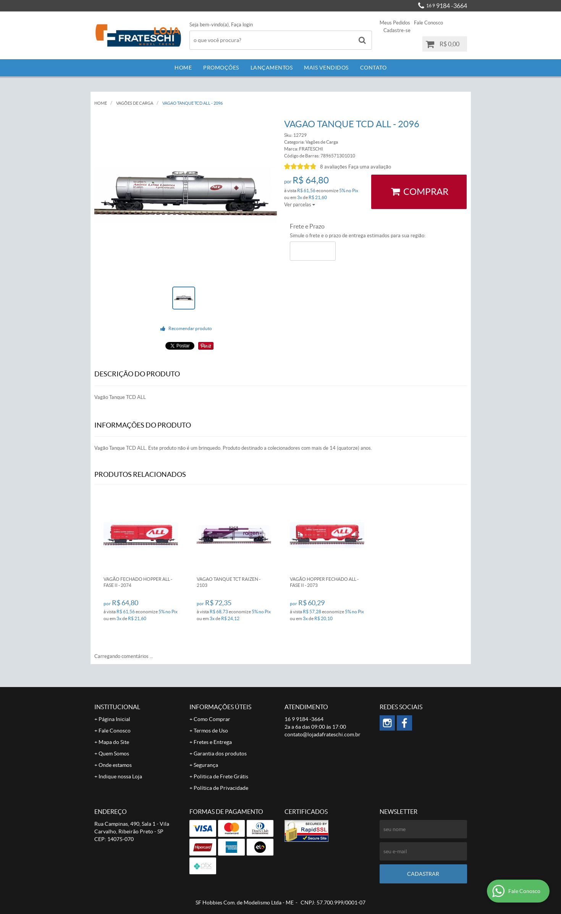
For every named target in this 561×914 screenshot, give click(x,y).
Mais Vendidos (326, 68)
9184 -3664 (446, 5)
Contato (373, 68)
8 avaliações (333, 167)
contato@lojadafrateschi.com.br (323, 734)
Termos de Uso (211, 731)
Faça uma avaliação (369, 167)
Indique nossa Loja (120, 776)
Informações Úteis (220, 706)
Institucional (117, 706)
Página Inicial (114, 719)
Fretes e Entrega (213, 742)
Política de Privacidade (221, 788)
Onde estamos (115, 765)
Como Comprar (212, 719)
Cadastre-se (397, 30)
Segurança (206, 765)
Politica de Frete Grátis (221, 776)
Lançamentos (272, 68)
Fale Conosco (428, 23)
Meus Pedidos (395, 23)
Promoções (221, 68)
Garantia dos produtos (220, 753)
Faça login (242, 25)
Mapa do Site (114, 742)
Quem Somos (114, 753)
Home (183, 68)
